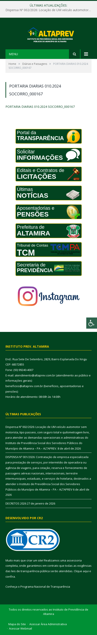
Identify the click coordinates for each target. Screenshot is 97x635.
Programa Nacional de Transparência (45, 587)
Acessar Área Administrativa (48, 624)
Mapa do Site (17, 624)
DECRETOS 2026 (15, 503)
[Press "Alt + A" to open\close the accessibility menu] (91, 323)
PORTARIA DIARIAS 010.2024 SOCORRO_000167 (40, 107)
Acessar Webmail (20, 628)
